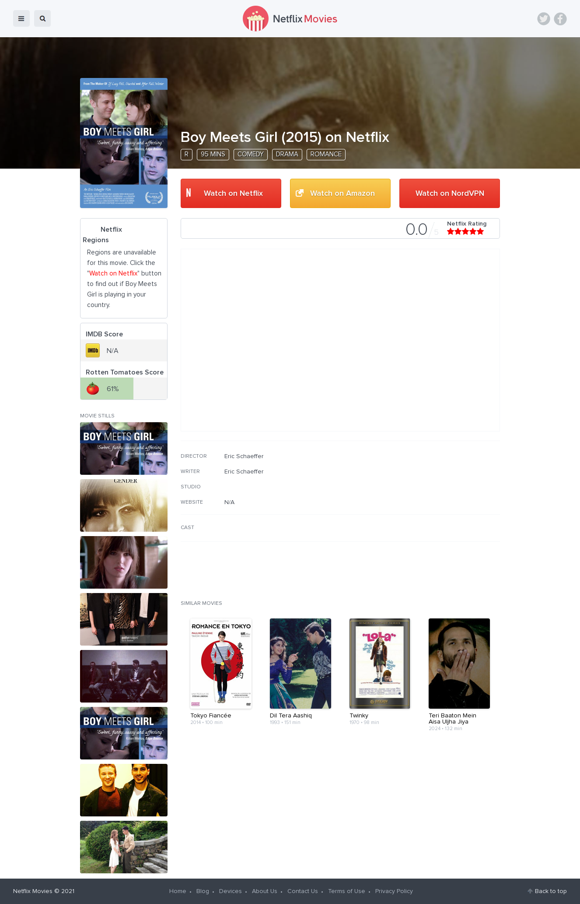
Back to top (551, 891)
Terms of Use (346, 891)
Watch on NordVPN (450, 194)
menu (21, 18)
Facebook (560, 18)
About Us (264, 891)
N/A (229, 502)
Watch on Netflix (233, 194)
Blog (202, 891)
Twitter (543, 18)
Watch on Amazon (342, 194)
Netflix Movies (32, 891)
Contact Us (302, 891)
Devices (230, 891)
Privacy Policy (394, 891)
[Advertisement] (434, 509)
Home (177, 891)
